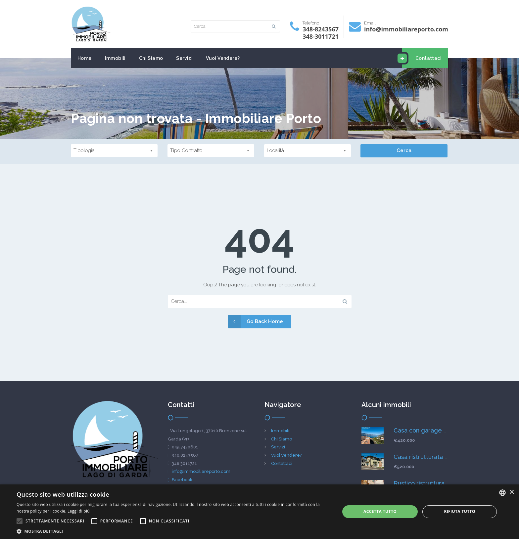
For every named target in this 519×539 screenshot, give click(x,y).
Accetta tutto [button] (380, 511)
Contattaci (422, 58)
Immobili (115, 58)
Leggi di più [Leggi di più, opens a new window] (79, 511)
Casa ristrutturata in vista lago (436, 456)
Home (84, 58)
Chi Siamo (151, 58)
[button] (173, 531)
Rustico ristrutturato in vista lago (440, 483)
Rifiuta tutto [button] (459, 511)
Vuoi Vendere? (223, 58)
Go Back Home (255, 321)
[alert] (259, 511)
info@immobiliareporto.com (199, 471)
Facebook (180, 479)
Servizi (184, 58)
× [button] (511, 492)
